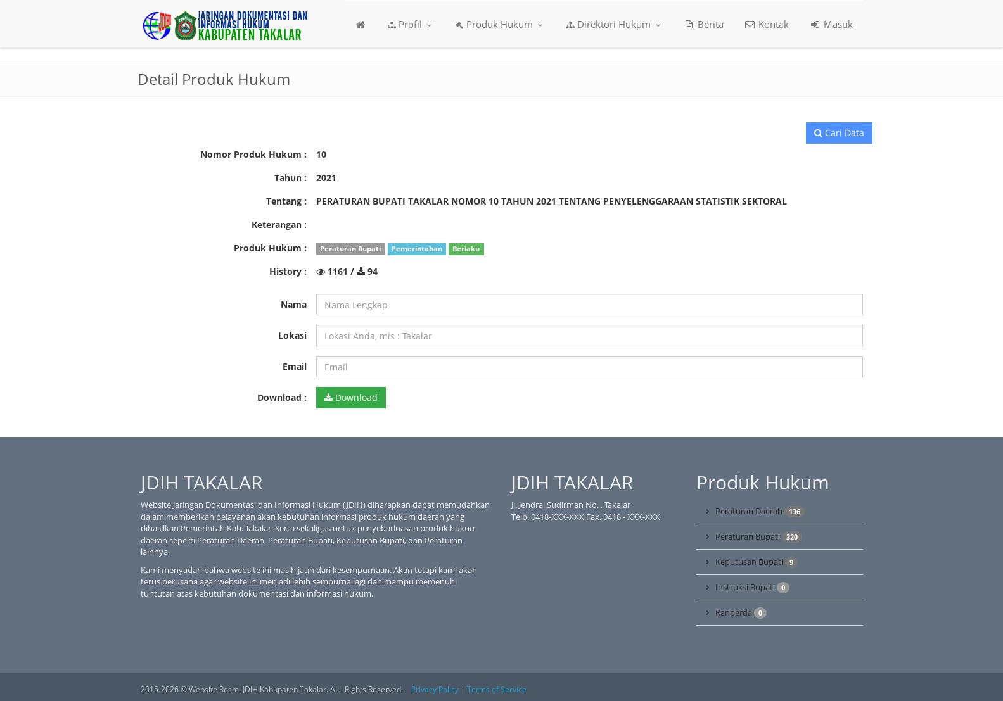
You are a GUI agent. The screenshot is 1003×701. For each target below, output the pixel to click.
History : (288, 271)
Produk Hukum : (270, 248)
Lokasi (292, 335)
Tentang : (286, 201)
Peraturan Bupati (758, 537)
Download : (282, 397)
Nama (294, 304)
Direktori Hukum (614, 24)
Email (295, 366)
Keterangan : (279, 224)
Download (351, 397)
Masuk (831, 24)
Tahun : (290, 178)
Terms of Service (497, 689)
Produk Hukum (499, 24)
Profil (410, 24)
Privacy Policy (435, 689)
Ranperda (741, 613)
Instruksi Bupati (752, 587)
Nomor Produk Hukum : (253, 154)
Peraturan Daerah (760, 511)
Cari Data (839, 133)
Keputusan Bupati (756, 562)
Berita (703, 24)
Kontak (766, 24)
